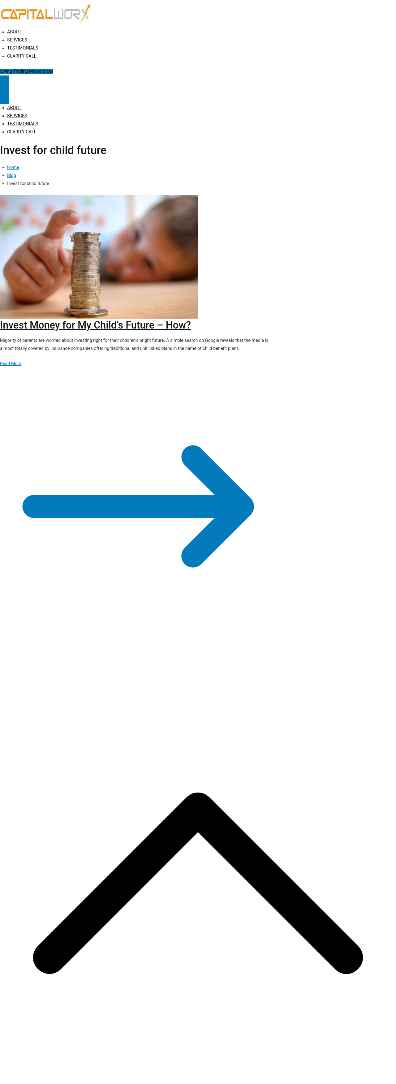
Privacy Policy (115, 674)
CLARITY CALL (21, 56)
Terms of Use (169, 674)
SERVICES (17, 40)
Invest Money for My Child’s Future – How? (95, 325)
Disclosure (142, 674)
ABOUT (14, 32)
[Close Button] (4, 97)
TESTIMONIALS (22, 48)
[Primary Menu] (4, 82)
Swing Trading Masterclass (26, 71)
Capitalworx (47, 674)
